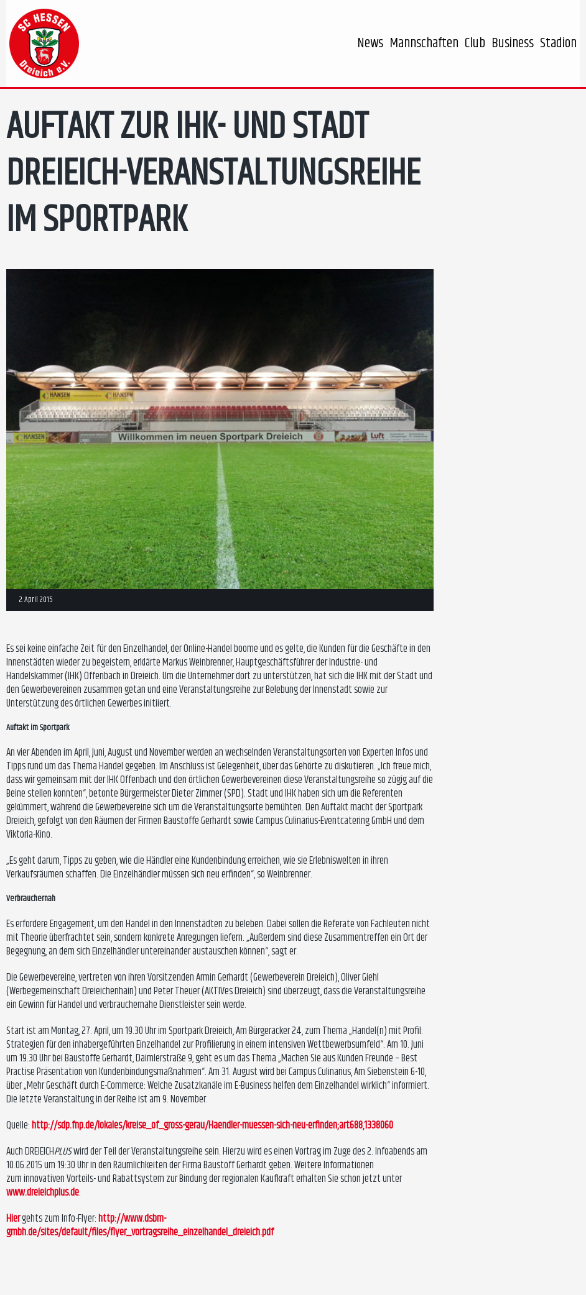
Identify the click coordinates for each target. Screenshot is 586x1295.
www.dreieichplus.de (42, 1192)
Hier (13, 1218)
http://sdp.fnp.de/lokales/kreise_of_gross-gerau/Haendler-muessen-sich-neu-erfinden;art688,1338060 (212, 1125)
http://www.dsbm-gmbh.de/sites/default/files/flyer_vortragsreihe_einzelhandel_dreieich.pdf (140, 1225)
